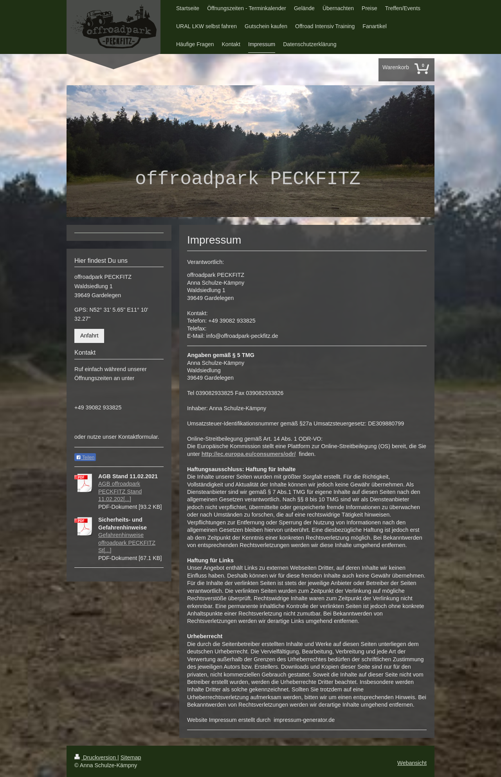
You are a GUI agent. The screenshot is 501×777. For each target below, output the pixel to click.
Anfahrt (89, 335)
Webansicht (412, 763)
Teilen (85, 457)
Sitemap (131, 757)
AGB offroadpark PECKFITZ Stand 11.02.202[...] (120, 491)
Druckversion (95, 757)
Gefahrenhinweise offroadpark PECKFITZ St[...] (126, 542)
